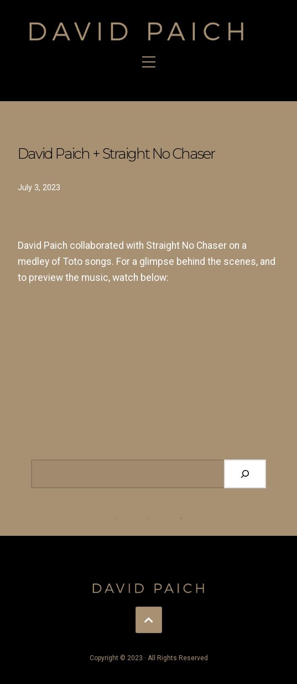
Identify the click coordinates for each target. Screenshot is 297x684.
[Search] (245, 474)
